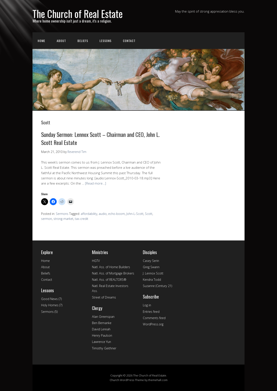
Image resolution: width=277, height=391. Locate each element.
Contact (129, 40)
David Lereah (101, 329)
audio (103, 214)
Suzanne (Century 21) (157, 286)
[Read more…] (95, 183)
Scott (148, 214)
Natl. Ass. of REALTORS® (109, 279)
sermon (46, 219)
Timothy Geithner (104, 348)
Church (114, 380)
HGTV (96, 261)
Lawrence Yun (101, 342)
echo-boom (116, 214)
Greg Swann (151, 267)
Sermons (62, 214)
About (61, 40)
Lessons (105, 40)
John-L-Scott (134, 214)
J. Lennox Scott (153, 273)
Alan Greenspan (103, 317)
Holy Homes (49, 305)
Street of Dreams (104, 297)
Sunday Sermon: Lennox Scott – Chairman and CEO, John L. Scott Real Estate (100, 138)
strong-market (63, 219)
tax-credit (81, 219)
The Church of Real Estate (77, 13)
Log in (147, 305)
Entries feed (151, 312)
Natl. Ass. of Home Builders (111, 267)
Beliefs (82, 40)
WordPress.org (153, 324)
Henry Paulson (102, 335)
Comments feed (154, 318)
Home (41, 40)
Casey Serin (151, 261)
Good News (49, 299)
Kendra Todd (152, 279)
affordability (89, 214)
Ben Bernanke (101, 323)
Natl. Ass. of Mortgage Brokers (113, 273)
